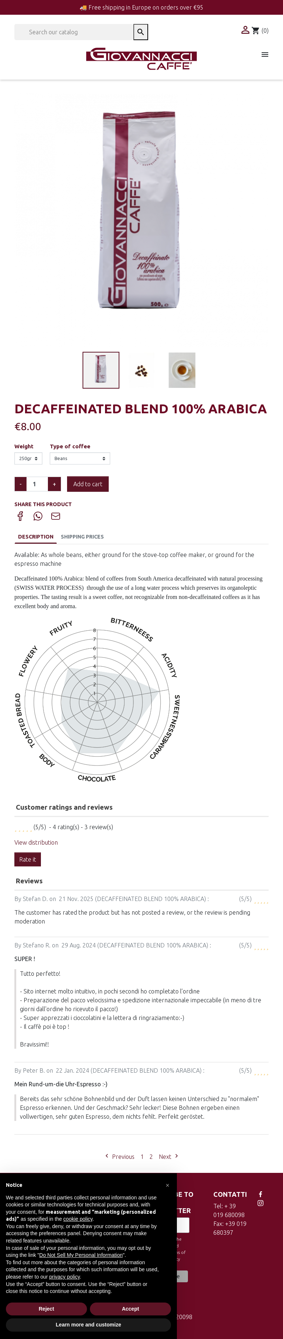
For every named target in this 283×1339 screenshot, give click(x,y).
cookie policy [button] (77, 1219)
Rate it (27, 859)
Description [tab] (35, 537)
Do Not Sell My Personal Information (81, 1255)
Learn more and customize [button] (88, 1325)
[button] (167, 1185)
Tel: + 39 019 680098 (229, 1210)
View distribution (36, 842)
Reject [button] (46, 1309)
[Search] (73, 32)
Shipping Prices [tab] (82, 537)
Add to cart (87, 484)
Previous (118, 1156)
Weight (24, 446)
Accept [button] (130, 1309)
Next (169, 1156)
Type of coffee (70, 446)
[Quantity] (37, 484)
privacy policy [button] (64, 1277)
